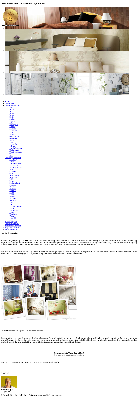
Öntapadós (13, 138)
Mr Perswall (13, 198)
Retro (11, 142)
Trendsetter (13, 214)
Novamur (12, 200)
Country (12, 113)
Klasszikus (13, 131)
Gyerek (12, 127)
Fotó (11, 123)
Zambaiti (12, 218)
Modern (12, 134)
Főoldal (7, 101)
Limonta (12, 195)
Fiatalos (12, 121)
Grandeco (12, 191)
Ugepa (11, 216)
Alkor (11, 162)
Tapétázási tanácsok (12, 224)
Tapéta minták (14, 150)
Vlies (11, 156)
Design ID (13, 177)
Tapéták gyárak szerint (13, 158)
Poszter (12, 140)
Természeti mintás (15, 152)
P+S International (15, 206)
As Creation (13, 165)
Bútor (11, 111)
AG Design (13, 160)
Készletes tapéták (11, 222)
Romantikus (13, 144)
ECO (11, 179)
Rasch (11, 208)
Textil (11, 154)
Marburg (12, 196)
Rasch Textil (13, 210)
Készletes (12, 129)
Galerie (12, 187)
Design (11, 117)
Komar (11, 193)
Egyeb (11, 181)
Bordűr (11, 109)
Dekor (11, 115)
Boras (11, 169)
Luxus (11, 132)
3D (10, 107)
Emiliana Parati (14, 183)
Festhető (12, 119)
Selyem (12, 146)
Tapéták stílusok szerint (13, 105)
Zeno (11, 220)
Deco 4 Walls (14, 175)
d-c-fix (11, 173)
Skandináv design (15, 148)
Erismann (12, 185)
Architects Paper (15, 163)
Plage (11, 204)
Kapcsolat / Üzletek (12, 228)
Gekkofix (12, 189)
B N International (15, 167)
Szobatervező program (13, 226)
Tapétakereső (9, 103)
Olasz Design (14, 136)
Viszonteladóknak (11, 229)
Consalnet (12, 171)
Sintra (11, 212)
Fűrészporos (13, 125)
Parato (11, 202)
